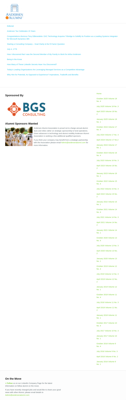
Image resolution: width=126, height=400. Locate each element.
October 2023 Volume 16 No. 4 (107, 154)
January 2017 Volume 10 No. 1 (107, 337)
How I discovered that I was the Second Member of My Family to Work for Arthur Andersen (44, 54)
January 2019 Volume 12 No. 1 (107, 288)
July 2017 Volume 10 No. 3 (108, 331)
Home (99, 93)
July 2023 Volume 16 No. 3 (108, 160)
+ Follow (9, 383)
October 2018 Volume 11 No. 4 (107, 295)
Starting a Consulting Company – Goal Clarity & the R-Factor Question (36, 44)
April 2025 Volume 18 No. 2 (107, 112)
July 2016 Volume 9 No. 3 (107, 351)
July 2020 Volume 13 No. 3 (108, 245)
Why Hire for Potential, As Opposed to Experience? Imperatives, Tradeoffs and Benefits (42, 75)
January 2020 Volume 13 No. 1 (107, 259)
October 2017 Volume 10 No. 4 (107, 324)
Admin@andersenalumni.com (73, 142)
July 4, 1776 (12, 49)
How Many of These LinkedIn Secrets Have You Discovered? (32, 64)
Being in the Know (14, 59)
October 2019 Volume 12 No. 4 (107, 267)
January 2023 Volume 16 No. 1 (107, 174)
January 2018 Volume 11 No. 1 (107, 316)
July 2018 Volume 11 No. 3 (108, 302)
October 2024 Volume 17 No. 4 (107, 128)
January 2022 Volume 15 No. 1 (107, 203)
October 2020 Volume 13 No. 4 (107, 239)
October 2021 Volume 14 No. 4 (107, 210)
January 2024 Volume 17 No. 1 (107, 146)
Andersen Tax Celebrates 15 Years (21, 31)
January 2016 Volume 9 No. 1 (106, 363)
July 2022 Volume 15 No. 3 (108, 189)
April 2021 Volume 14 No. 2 (107, 223)
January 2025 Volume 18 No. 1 (107, 120)
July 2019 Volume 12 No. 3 (108, 274)
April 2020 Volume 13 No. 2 (107, 252)
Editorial (10, 26)
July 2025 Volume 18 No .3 (108, 106)
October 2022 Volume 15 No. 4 (107, 182)
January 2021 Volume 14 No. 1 (107, 231)
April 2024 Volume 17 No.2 (107, 140)
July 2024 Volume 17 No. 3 (108, 135)
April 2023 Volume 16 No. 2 (107, 167)
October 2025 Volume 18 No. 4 (107, 100)
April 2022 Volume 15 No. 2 (107, 195)
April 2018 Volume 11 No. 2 (107, 308)
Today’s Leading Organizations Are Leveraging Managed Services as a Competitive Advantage (45, 69)
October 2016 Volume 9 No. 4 (106, 344)
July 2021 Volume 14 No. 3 (108, 217)
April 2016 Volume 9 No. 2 (107, 356)
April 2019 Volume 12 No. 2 (107, 280)
